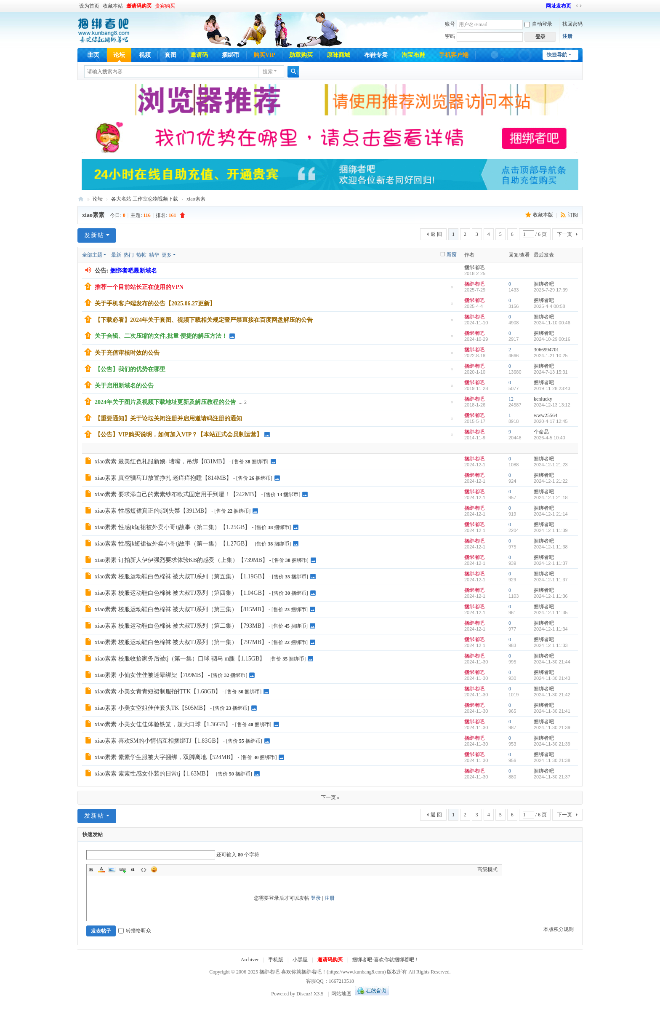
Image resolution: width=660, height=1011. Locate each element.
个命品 (541, 432)
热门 (129, 255)
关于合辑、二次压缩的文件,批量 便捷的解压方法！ (161, 336)
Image (112, 869)
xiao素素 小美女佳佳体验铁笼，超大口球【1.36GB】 (163, 724)
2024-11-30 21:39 (552, 727)
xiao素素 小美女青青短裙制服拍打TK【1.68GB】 (158, 691)
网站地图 (341, 994)
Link (122, 869)
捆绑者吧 (80, 199)
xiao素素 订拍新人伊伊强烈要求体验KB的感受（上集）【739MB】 (181, 560)
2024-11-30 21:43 (552, 678)
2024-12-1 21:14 (551, 513)
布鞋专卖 (376, 55)
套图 (170, 55)
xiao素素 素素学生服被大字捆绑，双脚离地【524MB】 (165, 757)
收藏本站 (113, 6)
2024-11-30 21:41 (552, 711)
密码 (450, 36)
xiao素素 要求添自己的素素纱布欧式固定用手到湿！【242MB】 (177, 494)
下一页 (564, 234)
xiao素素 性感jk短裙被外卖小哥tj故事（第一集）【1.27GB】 (172, 543)
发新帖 (94, 235)
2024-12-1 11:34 (551, 628)
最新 (116, 255)
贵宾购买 (165, 6)
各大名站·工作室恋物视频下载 (144, 199)
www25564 (545, 415)
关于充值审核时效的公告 (127, 353)
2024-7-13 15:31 (551, 371)
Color (101, 869)
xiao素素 (195, 199)
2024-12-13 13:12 (552, 404)
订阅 (573, 215)
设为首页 (89, 6)
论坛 (119, 55)
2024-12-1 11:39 (551, 530)
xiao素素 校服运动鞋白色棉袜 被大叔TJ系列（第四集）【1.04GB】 (181, 593)
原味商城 (338, 55)
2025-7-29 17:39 (551, 289)
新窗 (452, 254)
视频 (145, 55)
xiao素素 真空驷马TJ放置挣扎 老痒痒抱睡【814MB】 (163, 478)
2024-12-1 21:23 (551, 464)
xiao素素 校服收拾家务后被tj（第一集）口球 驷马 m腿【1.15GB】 (180, 658)
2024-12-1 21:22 (551, 481)
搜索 (268, 72)
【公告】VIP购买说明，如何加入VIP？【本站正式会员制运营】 (178, 434)
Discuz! (304, 994)
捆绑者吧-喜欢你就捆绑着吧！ (385, 960)
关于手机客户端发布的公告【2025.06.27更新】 (155, 303)
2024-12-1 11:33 (551, 645)
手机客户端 (453, 55)
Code (143, 869)
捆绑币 (231, 55)
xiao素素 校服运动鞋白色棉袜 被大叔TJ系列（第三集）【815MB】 (181, 609)
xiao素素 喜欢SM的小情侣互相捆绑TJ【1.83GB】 (158, 741)
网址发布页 (558, 6)
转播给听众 (134, 930)
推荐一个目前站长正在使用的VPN (139, 287)
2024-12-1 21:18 (551, 497)
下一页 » (330, 797)
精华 (154, 255)
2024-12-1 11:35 (551, 612)
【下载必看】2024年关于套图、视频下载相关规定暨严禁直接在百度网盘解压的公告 (204, 320)
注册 (567, 36)
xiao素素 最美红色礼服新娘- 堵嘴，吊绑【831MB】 (161, 461)
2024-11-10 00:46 (552, 322)
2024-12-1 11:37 (551, 563)
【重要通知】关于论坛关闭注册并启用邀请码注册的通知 (168, 418)
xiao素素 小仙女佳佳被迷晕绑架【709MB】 (151, 675)
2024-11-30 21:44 (552, 661)
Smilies (154, 869)
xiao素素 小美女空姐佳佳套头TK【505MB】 (152, 708)
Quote (133, 869)
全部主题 (92, 255)
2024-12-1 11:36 (551, 596)
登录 (316, 898)
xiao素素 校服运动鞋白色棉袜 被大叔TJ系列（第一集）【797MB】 (181, 642)
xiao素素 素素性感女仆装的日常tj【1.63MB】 (153, 773)
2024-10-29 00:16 (552, 339)
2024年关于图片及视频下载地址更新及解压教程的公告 (165, 402)
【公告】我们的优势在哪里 (130, 369)
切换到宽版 (579, 6)
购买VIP (264, 55)
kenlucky (543, 399)
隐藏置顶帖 (452, 289)
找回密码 (572, 24)
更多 (167, 255)
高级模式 (487, 869)
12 (511, 399)
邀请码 (199, 55)
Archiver (250, 960)
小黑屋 (300, 960)
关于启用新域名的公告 (124, 385)
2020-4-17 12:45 (551, 421)
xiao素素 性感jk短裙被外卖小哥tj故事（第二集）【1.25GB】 (172, 527)
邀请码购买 (139, 6)
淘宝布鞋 (413, 55)
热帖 (141, 255)
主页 (93, 55)
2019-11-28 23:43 (552, 388)
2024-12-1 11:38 (551, 546)
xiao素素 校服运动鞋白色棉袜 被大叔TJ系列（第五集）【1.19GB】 (181, 576)
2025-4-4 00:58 (549, 306)
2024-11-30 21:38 (552, 760)
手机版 (275, 960)
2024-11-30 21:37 (552, 776)
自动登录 (538, 24)
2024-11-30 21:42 (552, 694)
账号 (450, 24)
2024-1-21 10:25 (551, 355)
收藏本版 (543, 215)
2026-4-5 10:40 (549, 437)
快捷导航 (557, 55)
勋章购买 (301, 55)
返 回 (436, 234)
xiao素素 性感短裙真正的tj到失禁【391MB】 (152, 511)
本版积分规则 (558, 929)
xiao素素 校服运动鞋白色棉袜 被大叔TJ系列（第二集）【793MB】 (181, 626)
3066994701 (546, 350)
